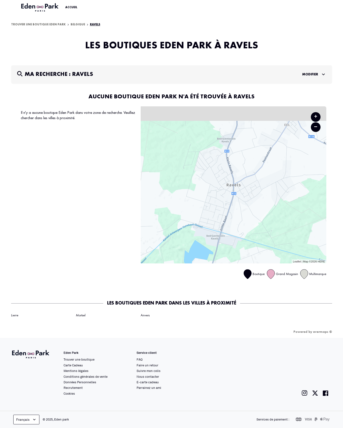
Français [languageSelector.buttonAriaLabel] (26, 419)
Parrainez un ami (149, 388)
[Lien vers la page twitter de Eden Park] (315, 393)
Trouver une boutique (79, 359)
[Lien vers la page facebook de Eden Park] (325, 393)
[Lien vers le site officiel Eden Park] (40, 7)
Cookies (69, 393)
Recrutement (73, 388)
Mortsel (81, 315)
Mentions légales (76, 371)
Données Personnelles (80, 382)
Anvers (145, 315)
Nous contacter (148, 376)
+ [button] (315, 117)
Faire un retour (147, 365)
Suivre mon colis (149, 371)
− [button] (315, 127)
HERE (321, 261)
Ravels (95, 24)
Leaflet (297, 261)
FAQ (140, 359)
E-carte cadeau (148, 382)
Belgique (78, 24)
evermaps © (322, 332)
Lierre (14, 315)
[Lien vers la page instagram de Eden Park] (304, 393)
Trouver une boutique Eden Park (38, 24)
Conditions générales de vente (86, 376)
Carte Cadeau (73, 365)
